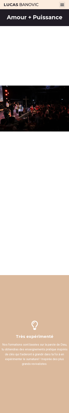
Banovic (21, 4)
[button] (62, 5)
